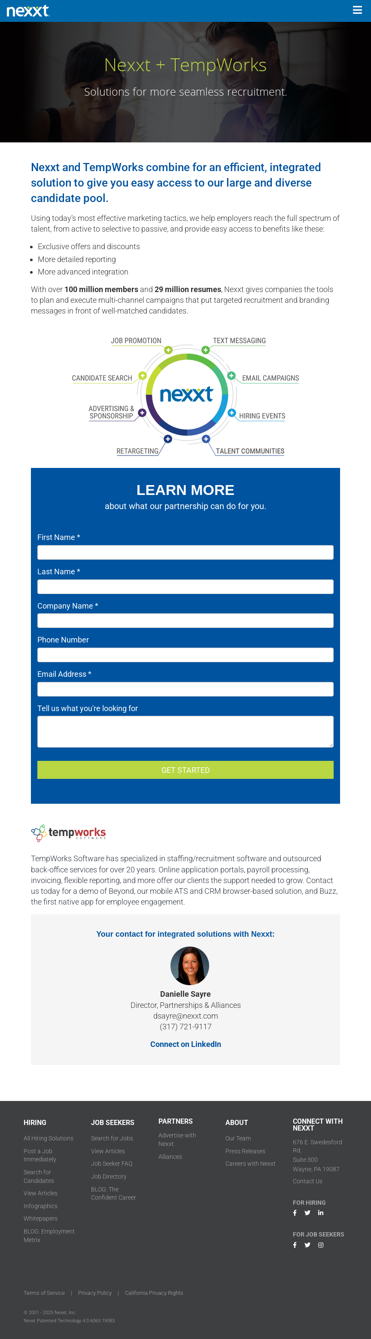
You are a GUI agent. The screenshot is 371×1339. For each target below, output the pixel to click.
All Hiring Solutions (48, 1138)
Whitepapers (41, 1218)
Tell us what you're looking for (87, 708)
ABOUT (236, 1123)
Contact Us (307, 1181)
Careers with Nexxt (250, 1163)
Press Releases (245, 1151)
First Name (58, 537)
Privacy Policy (95, 1293)
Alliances (170, 1156)
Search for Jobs (112, 1138)
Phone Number (63, 639)
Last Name (58, 571)
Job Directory (109, 1176)
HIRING (35, 1123)
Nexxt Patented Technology (52, 1321)
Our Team (238, 1138)
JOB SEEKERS (112, 1123)
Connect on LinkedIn (185, 1044)
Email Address (64, 674)
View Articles (41, 1193)
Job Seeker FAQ (111, 1163)
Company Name (67, 605)
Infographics (41, 1206)
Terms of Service (44, 1293)
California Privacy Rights (154, 1293)
